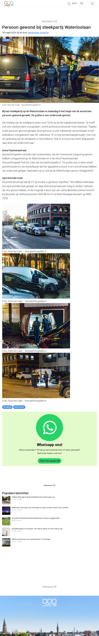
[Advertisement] (49, 14)
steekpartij (7, 407)
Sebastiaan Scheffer (38, 32)
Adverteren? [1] (49, 485)
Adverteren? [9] (49, 586)
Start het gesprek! (49, 460)
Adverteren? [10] (49, 21)
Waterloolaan (19, 407)
